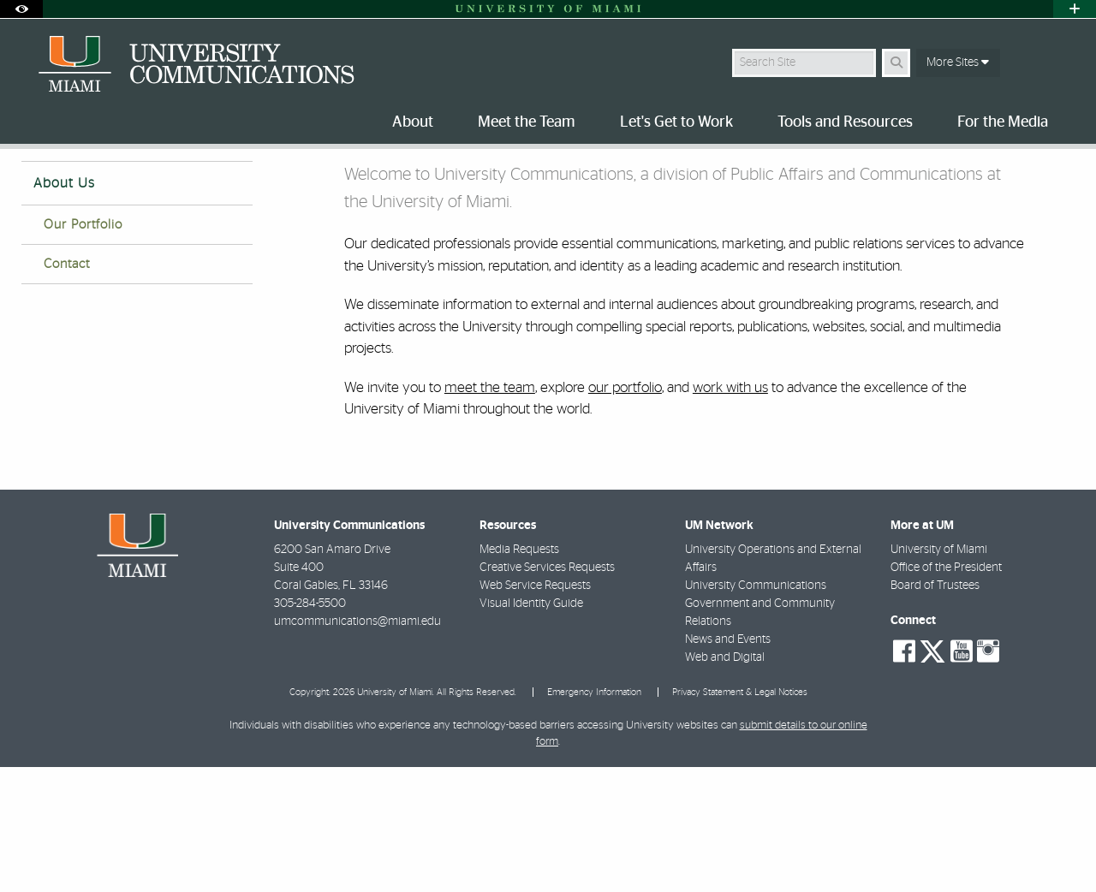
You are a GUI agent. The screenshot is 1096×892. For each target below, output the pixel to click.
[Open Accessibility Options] (21, 9)
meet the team (489, 512)
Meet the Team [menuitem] (526, 122)
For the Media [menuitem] (1002, 122)
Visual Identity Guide (531, 728)
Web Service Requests (535, 711)
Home (36, 183)
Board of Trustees (935, 711)
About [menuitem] (412, 122)
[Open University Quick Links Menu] (1074, 9)
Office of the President (946, 693)
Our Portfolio (83, 349)
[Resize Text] (1020, 173)
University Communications (755, 711)
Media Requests (519, 675)
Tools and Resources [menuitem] (845, 122)
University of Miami (938, 675)
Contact (67, 389)
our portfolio (625, 512)
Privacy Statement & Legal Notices (739, 817)
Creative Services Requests (547, 693)
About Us (64, 308)
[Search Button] (896, 63)
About (90, 184)
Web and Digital (725, 782)
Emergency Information (594, 817)
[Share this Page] (1060, 174)
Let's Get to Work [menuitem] (676, 122)
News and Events (728, 764)
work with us (730, 512)
